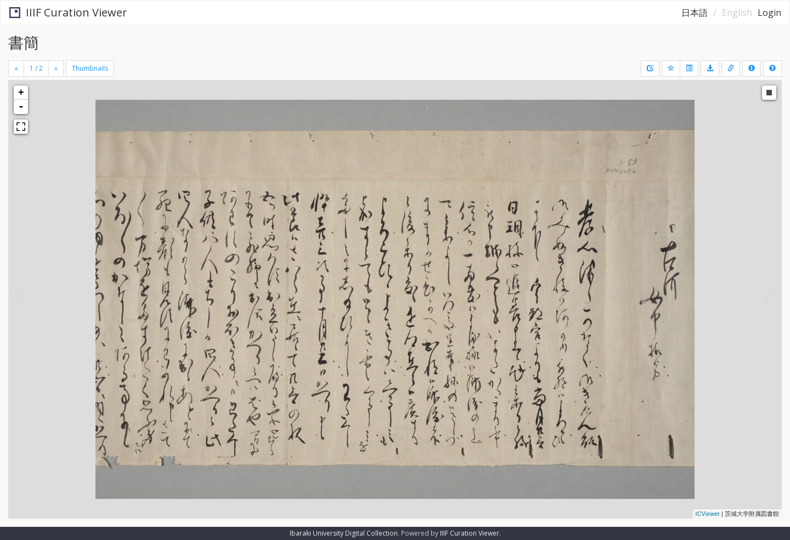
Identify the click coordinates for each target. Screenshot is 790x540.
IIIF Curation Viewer (68, 12)
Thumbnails (90, 68)
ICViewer (708, 513)
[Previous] (16, 68)
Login (769, 13)
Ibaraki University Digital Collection (344, 533)
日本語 (694, 13)
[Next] (56, 68)
